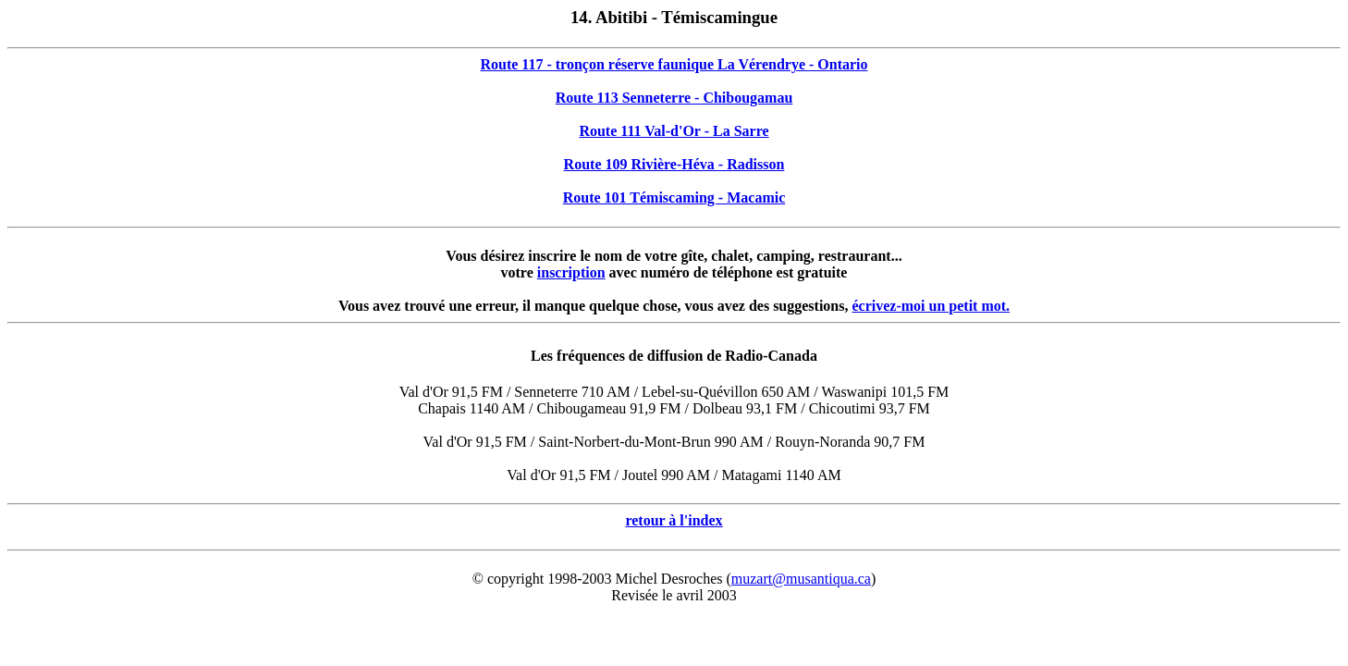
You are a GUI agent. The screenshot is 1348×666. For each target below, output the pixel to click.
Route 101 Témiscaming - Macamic (674, 197)
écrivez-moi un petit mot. (931, 306)
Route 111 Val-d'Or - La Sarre (673, 131)
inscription (571, 272)
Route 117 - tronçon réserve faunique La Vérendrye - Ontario (673, 64)
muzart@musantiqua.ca (801, 578)
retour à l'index (673, 520)
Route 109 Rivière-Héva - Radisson (674, 164)
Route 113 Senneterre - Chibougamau (674, 97)
